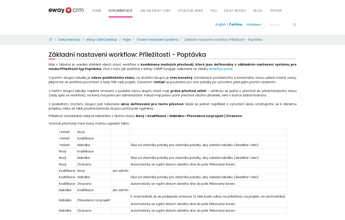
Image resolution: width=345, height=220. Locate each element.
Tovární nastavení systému (157, 39)
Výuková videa (190, 10)
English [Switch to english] (221, 24)
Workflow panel (220, 69)
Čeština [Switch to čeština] (235, 24)
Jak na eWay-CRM (155, 10)
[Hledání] (281, 25)
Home (96, 10)
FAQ (213, 10)
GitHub (276, 10)
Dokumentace (120, 10)
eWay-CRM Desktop (101, 39)
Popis (127, 39)
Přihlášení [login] (254, 25)
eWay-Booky (235, 10)
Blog (258, 10)
